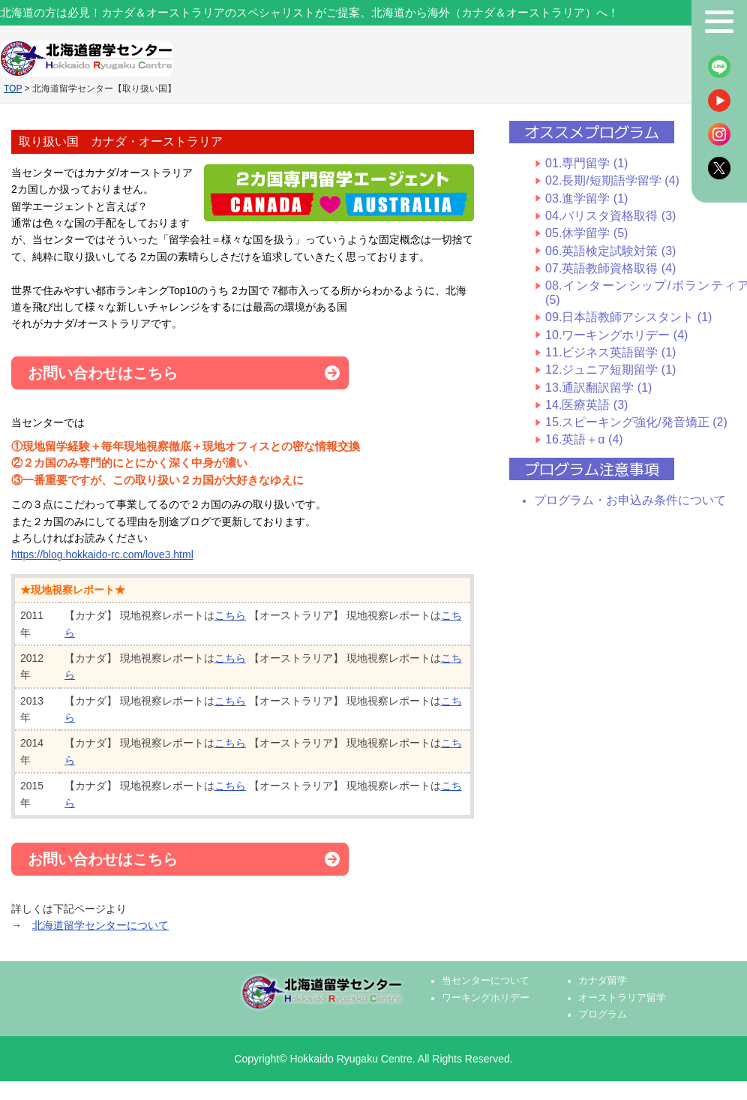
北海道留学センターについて (100, 925)
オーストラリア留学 (622, 998)
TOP (13, 88)
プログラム (602, 1014)
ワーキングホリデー (486, 998)
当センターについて (486, 980)
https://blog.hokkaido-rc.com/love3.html (102, 554)
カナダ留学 (602, 980)
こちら (230, 615)
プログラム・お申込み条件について (630, 500)
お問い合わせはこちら (103, 373)
